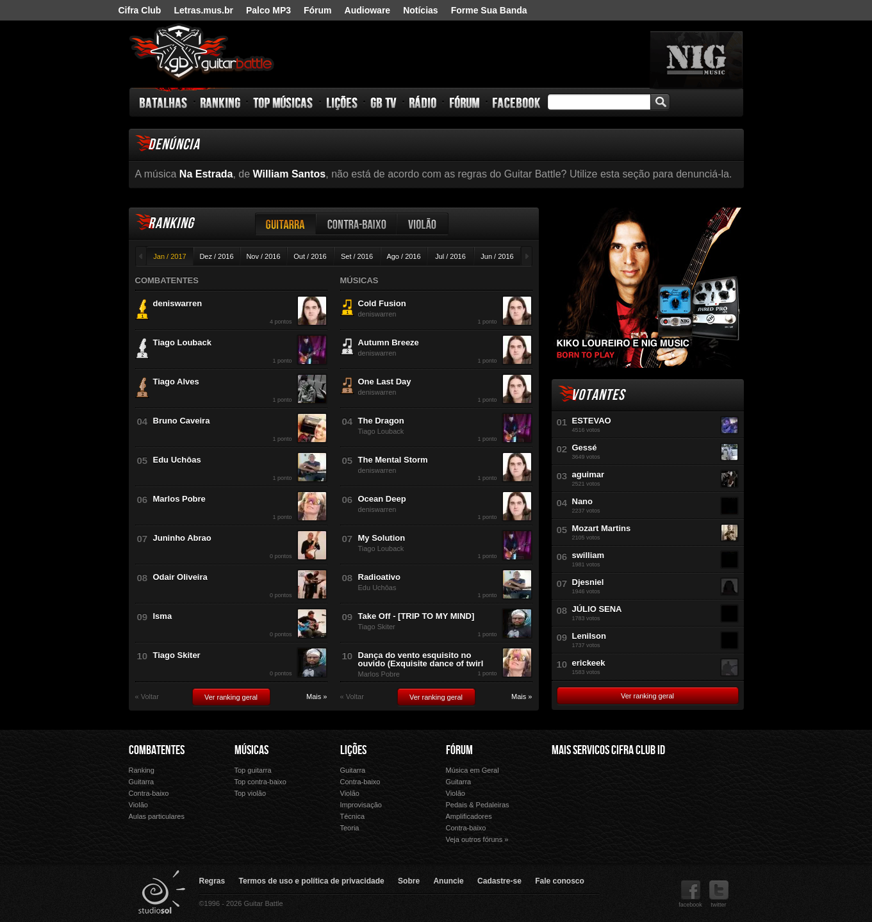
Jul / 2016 (450, 256)
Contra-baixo (356, 224)
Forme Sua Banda (489, 10)
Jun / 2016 (497, 256)
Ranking (221, 102)
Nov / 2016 (263, 256)
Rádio (423, 102)
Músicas (251, 750)
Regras (212, 881)
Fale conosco (559, 881)
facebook (690, 894)
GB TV (383, 102)
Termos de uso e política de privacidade (311, 881)
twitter (718, 894)
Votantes (598, 395)
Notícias (420, 10)
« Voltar (147, 696)
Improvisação (361, 805)
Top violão (250, 793)
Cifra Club (140, 10)
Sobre (409, 881)
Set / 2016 (357, 256)
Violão (423, 224)
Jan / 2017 (169, 256)
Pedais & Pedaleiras (477, 805)
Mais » (316, 696)
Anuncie (448, 881)
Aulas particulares (157, 816)
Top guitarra (253, 770)
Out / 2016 (309, 256)
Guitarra (286, 224)
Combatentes (157, 750)
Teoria (349, 828)
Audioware (368, 10)
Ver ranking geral (231, 697)
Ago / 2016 (403, 256)
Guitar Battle (201, 53)
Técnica (352, 816)
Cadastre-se (499, 881)
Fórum (318, 10)
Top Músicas (283, 102)
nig (696, 59)
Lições (342, 102)
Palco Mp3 (647, 802)
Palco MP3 (268, 10)
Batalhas (164, 102)
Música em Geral (472, 770)
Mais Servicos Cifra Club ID (608, 750)
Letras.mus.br (203, 10)
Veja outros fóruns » (477, 839)
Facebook (516, 102)
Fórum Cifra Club (580, 801)
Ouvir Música (580, 820)
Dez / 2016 (216, 256)
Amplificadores (469, 816)
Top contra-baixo (260, 782)
